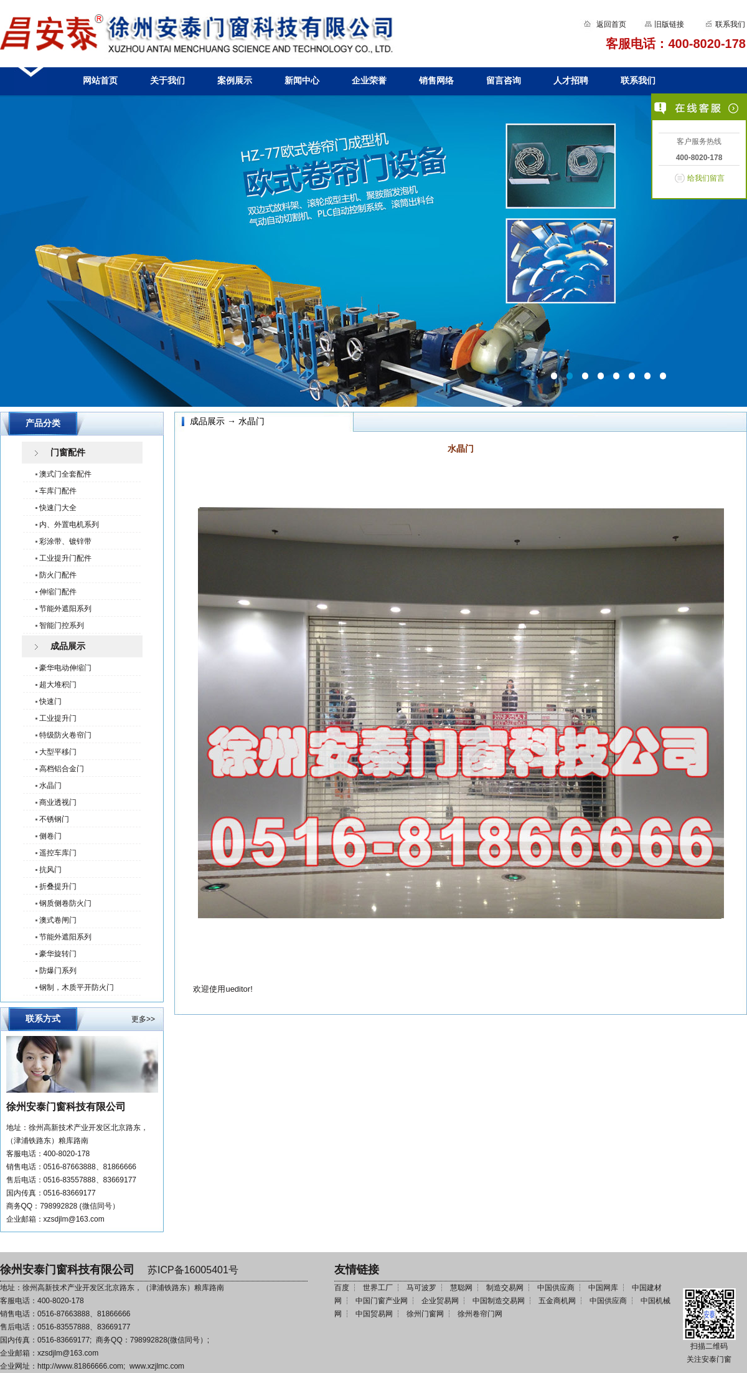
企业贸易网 (440, 1300)
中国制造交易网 (498, 1300)
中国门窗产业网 (381, 1300)
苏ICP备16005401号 (193, 1270)
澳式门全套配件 (65, 474)
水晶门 (50, 785)
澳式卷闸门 (58, 920)
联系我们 (729, 24)
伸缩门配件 (58, 591)
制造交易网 (505, 1287)
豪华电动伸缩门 (65, 667)
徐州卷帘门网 (480, 1313)
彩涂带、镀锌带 (65, 541)
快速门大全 (58, 507)
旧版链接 (669, 24)
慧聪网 (461, 1287)
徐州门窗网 (425, 1313)
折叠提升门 (58, 886)
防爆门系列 (58, 970)
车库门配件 (58, 491)
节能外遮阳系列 (65, 608)
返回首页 (611, 24)
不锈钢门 (54, 819)
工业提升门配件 (65, 558)
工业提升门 (58, 718)
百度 (341, 1287)
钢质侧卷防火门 (65, 903)
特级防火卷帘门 (65, 735)
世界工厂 (378, 1287)
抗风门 (50, 869)
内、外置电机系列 (69, 524)
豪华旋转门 (58, 953)
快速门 (50, 701)
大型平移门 (58, 752)
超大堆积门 (58, 684)
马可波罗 (421, 1287)
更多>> (143, 1019)
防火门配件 (58, 575)
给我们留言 (706, 178)
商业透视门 (58, 802)
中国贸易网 (374, 1313)
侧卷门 (50, 836)
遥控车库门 (58, 852)
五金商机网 (557, 1300)
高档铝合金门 (61, 768)
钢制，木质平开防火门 (76, 987)
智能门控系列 (61, 625)
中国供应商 (556, 1287)
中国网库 (603, 1287)
